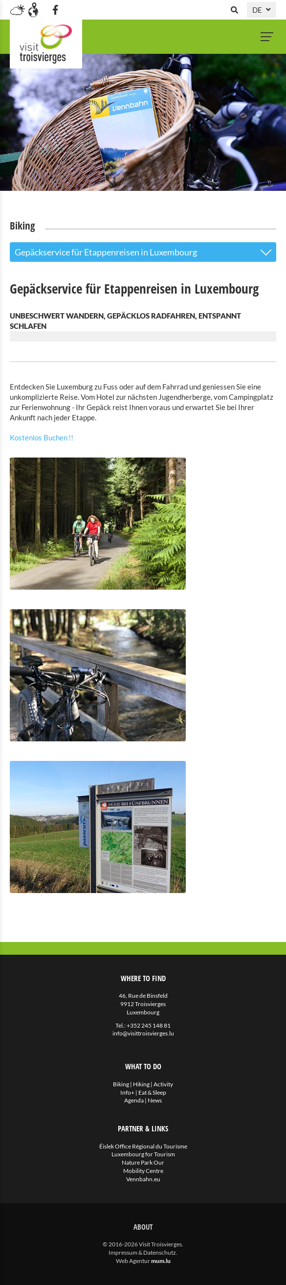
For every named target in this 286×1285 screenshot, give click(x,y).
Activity (163, 1084)
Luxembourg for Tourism (143, 1154)
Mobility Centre (143, 1170)
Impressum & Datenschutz (142, 1252)
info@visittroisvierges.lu (143, 1033)
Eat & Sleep (152, 1092)
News (155, 1100)
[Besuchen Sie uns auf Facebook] (55, 10)
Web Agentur (133, 1260)
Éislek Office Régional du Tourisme (143, 1146)
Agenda (134, 1100)
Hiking (141, 1084)
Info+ (127, 1092)
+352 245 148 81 (149, 1025)
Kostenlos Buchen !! (41, 437)
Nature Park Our (143, 1162)
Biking (121, 1084)
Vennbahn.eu (143, 1179)
